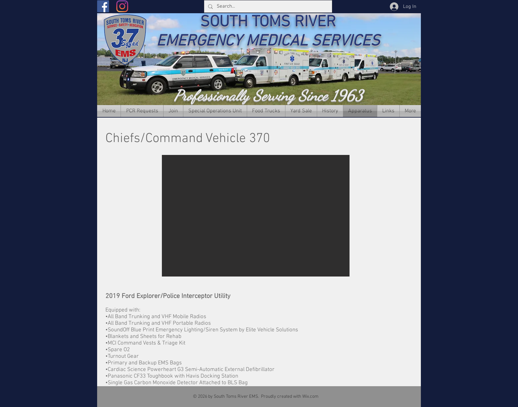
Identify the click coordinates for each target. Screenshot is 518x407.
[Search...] (267, 6)
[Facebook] (103, 6)
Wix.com (310, 396)
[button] (256, 216)
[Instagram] (122, 6)
